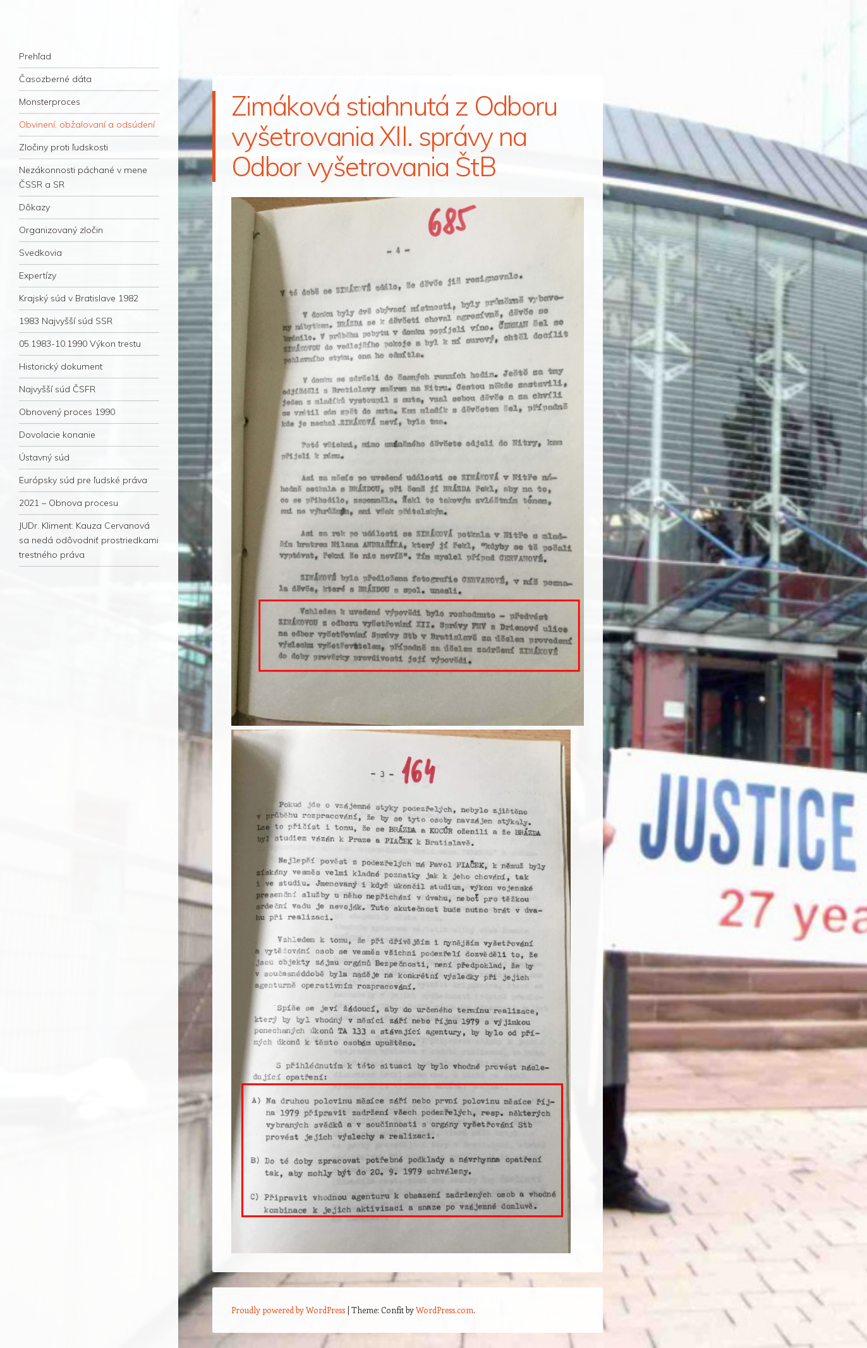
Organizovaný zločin (61, 230)
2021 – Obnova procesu (68, 503)
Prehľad (35, 56)
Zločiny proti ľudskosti (63, 147)
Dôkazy (34, 207)
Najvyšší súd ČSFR (57, 389)
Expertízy (37, 275)
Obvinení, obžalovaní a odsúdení (87, 124)
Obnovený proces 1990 (67, 412)
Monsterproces (49, 101)
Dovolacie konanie (57, 434)
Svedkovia (40, 252)
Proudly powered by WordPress (288, 1309)
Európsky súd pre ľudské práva (83, 480)
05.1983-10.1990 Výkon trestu (80, 343)
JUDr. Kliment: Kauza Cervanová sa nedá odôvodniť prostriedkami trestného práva (89, 540)
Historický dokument (60, 366)
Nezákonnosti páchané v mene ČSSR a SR (83, 177)
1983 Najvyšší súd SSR (65, 321)
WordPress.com (444, 1309)
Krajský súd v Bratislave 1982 (78, 298)
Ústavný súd (44, 457)
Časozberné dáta (55, 79)
